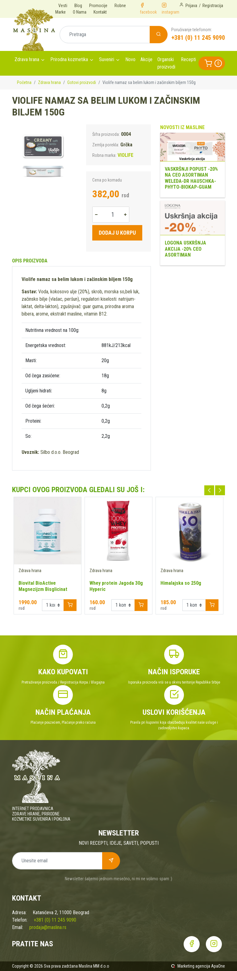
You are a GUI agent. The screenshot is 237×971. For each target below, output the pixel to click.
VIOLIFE (125, 155)
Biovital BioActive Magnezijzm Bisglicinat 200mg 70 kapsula (43, 589)
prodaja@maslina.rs (47, 927)
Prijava (191, 5)
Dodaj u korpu (117, 232)
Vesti (62, 5)
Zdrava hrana (27, 59)
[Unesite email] (57, 860)
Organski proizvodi (166, 63)
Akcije (146, 59)
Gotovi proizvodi (81, 82)
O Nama (79, 12)
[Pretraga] (105, 34)
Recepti (188, 59)
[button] (211, 63)
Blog (78, 5)
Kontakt (100, 12)
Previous (209, 490)
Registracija (212, 5)
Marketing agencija (193, 966)
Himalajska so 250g (180, 583)
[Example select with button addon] (53, 605)
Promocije (98, 5)
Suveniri (106, 59)
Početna (24, 82)
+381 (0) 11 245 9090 (198, 37)
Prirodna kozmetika (69, 59)
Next (220, 490)
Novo (130, 59)
